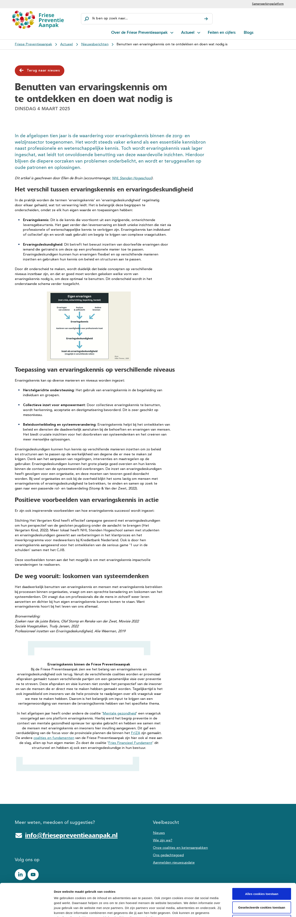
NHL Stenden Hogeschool (131, 178)
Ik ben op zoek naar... (110, 18)
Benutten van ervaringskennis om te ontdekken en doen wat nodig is (172, 44)
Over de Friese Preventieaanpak (139, 32)
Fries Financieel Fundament (130, 743)
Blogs (248, 32)
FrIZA (135, 733)
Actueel (187, 32)
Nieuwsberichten (95, 44)
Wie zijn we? (162, 840)
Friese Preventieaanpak (33, 44)
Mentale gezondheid (119, 713)
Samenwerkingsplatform (268, 3)
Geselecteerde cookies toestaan (261, 876)
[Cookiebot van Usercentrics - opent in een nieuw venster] (27, 909)
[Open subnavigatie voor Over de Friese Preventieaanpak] (171, 31)
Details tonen (222, 909)
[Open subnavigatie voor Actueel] (198, 31)
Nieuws (159, 833)
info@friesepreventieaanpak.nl (71, 835)
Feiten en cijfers (222, 32)
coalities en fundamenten (54, 738)
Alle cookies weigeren (262, 890)
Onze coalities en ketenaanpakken (180, 848)
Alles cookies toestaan (261, 863)
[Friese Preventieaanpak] (38, 20)
